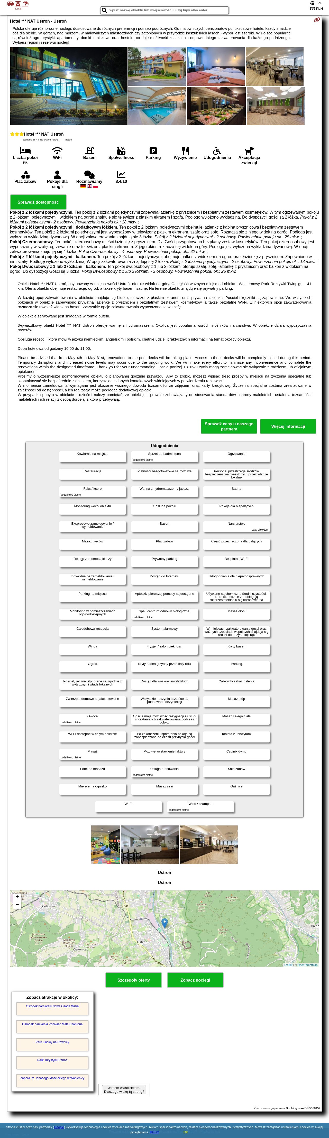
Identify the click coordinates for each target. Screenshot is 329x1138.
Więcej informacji (288, 426)
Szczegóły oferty (133, 980)
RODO (154, 1132)
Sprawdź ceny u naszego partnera (229, 426)
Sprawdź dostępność (38, 202)
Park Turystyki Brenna (52, 1060)
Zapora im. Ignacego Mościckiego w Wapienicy (52, 1078)
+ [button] (17, 897)
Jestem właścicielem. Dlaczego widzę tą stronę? (124, 1090)
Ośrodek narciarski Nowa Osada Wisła (52, 1006)
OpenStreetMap (308, 964)
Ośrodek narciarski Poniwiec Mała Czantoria (52, 1024)
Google (59, 1127)
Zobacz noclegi (195, 980)
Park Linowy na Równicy (52, 1042)
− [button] (17, 905)
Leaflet (288, 964)
